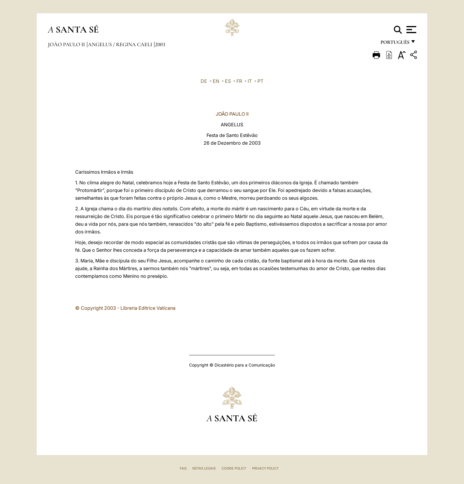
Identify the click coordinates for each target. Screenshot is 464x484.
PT (260, 81)
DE (204, 81)
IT (250, 81)
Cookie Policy (234, 468)
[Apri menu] (410, 30)
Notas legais (204, 468)
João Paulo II (67, 44)
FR (239, 81)
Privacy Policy (265, 468)
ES (228, 81)
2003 (160, 44)
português (395, 43)
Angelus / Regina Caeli (120, 44)
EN (216, 81)
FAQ (183, 468)
